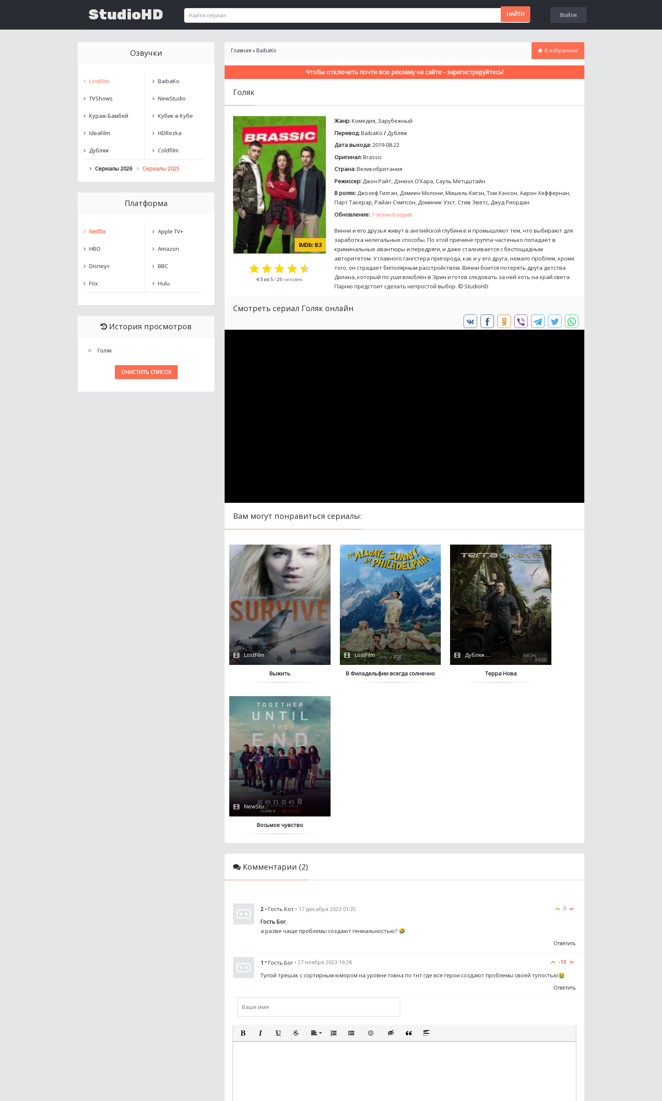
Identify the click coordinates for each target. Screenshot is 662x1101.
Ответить (564, 791)
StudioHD (125, 15)
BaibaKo (372, 133)
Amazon (168, 248)
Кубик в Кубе (175, 115)
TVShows (101, 98)
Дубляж (397, 133)
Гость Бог (280, 811)
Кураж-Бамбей (108, 115)
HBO (94, 248)
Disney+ (99, 266)
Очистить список (146, 372)
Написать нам (107, 1086)
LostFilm (99, 81)
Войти (568, 15)
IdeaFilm (99, 133)
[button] (243, 881)
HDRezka (170, 133)
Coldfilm (168, 150)
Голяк (105, 350)
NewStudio (172, 98)
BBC (163, 266)
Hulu (164, 283)
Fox (93, 283)
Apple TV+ (170, 231)
